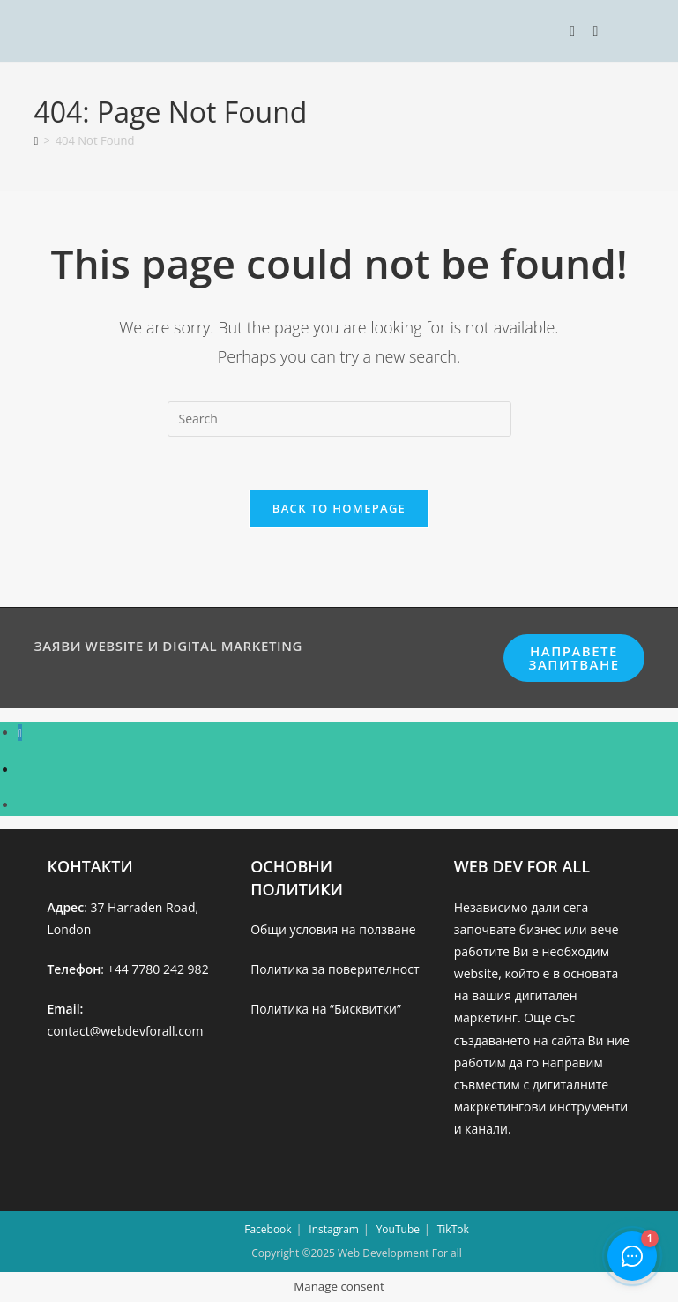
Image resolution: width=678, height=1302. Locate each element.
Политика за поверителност (334, 969)
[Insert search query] (339, 419)
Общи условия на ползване (333, 929)
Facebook (267, 1229)
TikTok (453, 1229)
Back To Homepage (339, 508)
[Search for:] (589, 31)
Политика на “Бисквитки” (325, 1008)
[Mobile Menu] (574, 31)
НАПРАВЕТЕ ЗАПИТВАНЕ (574, 657)
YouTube (398, 1229)
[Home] (36, 140)
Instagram (334, 1229)
